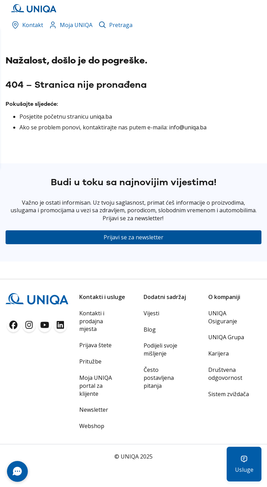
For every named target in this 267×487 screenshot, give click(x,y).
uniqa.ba (101, 116)
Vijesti (151, 313)
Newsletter (93, 409)
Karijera (218, 353)
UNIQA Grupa (226, 337)
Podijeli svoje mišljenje (160, 349)
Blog (150, 329)
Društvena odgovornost (225, 374)
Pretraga (120, 25)
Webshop (91, 426)
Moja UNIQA (70, 25)
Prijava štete (95, 345)
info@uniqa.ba (188, 127)
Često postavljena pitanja (159, 378)
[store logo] (31, 8)
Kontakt (27, 25)
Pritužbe (90, 361)
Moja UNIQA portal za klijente (95, 386)
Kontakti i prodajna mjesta (91, 321)
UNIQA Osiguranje (222, 317)
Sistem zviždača (228, 394)
